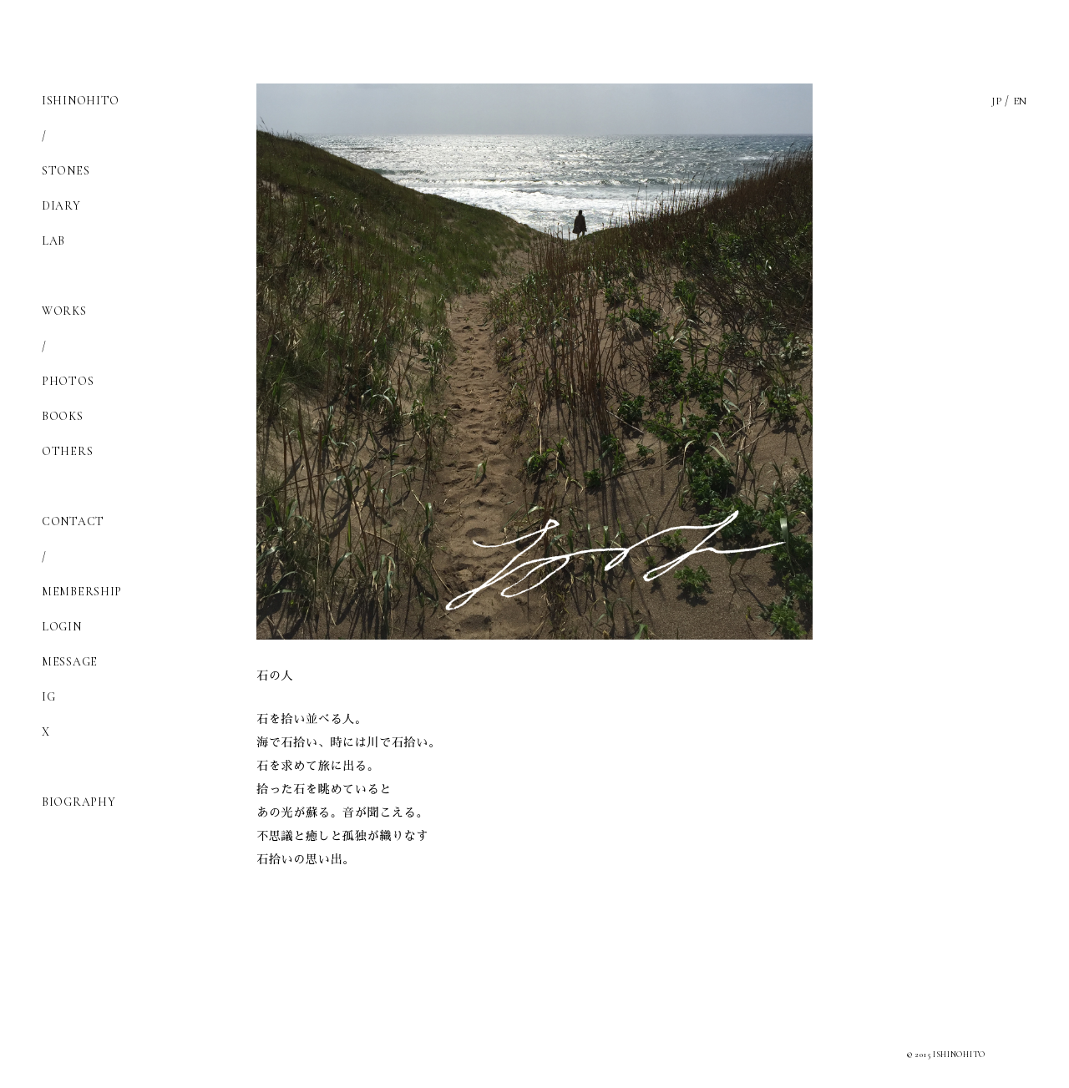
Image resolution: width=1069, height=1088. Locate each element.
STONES (65, 171)
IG (48, 697)
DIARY (61, 206)
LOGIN (62, 627)
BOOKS (63, 416)
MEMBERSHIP (82, 591)
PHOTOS (68, 381)
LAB (53, 241)
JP (994, 101)
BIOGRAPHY (78, 802)
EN (1019, 101)
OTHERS (67, 451)
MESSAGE (70, 662)
